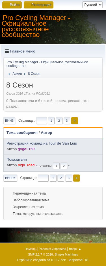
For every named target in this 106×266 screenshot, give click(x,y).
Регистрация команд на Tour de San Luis (42, 143)
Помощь (30, 248)
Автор (46, 132)
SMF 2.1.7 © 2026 (40, 254)
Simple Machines (66, 254)
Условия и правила (52, 248)
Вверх (10, 178)
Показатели (17, 159)
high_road (26, 165)
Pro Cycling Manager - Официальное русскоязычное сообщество (36, 26)
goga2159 (26, 149)
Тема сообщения (22, 132)
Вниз (9, 120)
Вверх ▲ (75, 248)
